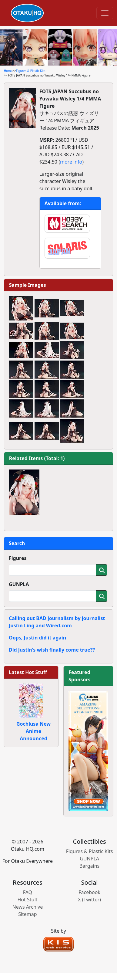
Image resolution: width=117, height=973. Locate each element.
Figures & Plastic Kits (30, 71)
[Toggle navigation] (104, 13)
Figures (18, 558)
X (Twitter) (89, 899)
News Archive (27, 907)
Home (8, 71)
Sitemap (27, 914)
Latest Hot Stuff (28, 672)
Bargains (89, 866)
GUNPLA (19, 584)
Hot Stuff (27, 899)
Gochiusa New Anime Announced (33, 731)
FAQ (27, 892)
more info (71, 161)
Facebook (89, 892)
